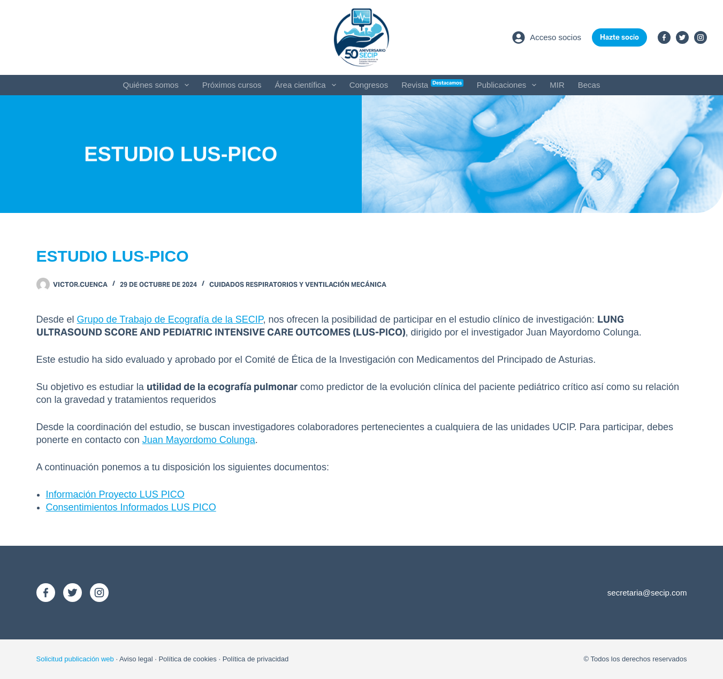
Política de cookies (187, 659)
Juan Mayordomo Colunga (198, 439)
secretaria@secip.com (647, 592)
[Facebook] (664, 37)
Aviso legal (136, 659)
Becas (589, 84)
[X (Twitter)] (682, 37)
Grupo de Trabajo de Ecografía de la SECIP (170, 319)
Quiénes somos (158, 85)
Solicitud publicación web (75, 659)
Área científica (307, 85)
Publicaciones (509, 85)
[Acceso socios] (546, 37)
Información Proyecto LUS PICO (115, 494)
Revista (432, 84)
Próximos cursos (232, 84)
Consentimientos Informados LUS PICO (131, 507)
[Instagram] (700, 37)
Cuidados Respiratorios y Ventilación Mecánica (297, 284)
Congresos (369, 84)
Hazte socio (619, 37)
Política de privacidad (256, 659)
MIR (557, 84)
